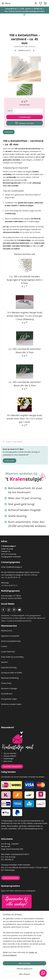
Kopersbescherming (8, 667)
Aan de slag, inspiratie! (10, 844)
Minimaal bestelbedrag (9, 678)
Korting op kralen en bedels (11, 672)
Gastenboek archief (8, 927)
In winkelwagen (24, 117)
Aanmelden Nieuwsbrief (12, 766)
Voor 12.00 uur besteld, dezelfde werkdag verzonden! (24, 11)
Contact (4, 646)
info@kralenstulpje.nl (14, 567)
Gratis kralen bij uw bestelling (12, 657)
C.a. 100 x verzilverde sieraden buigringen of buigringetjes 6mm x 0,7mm (24, 280)
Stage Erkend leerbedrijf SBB (12, 849)
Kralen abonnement (10, 878)
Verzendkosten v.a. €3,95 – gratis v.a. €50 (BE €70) (23, 9)
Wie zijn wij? (5, 846)
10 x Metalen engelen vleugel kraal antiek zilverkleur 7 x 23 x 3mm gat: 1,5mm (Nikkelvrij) (25, 316)
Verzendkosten (6, 693)
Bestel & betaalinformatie (11, 641)
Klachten (4, 662)
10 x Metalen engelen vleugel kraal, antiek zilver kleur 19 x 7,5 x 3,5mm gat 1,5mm (24, 418)
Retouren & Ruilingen (9, 688)
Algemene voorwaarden (10, 636)
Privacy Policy (6, 683)
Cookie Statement (8, 651)
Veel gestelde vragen (9, 699)
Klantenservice (6, 630)
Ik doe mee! (9, 460)
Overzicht (9, 132)
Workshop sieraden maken (11, 704)
